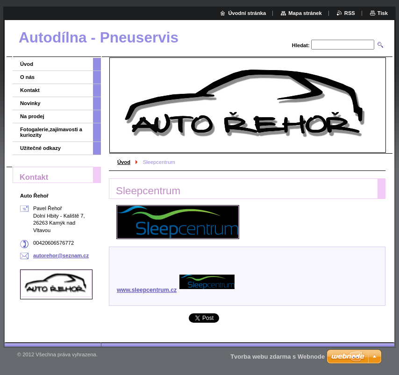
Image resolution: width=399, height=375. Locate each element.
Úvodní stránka (247, 13)
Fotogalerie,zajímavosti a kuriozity (51, 132)
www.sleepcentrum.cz (176, 290)
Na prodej (32, 116)
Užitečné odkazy (40, 148)
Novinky (30, 103)
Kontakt (30, 90)
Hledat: (301, 45)
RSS (349, 13)
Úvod (123, 162)
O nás (27, 77)
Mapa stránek (305, 13)
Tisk (383, 13)
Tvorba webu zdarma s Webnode (277, 356)
